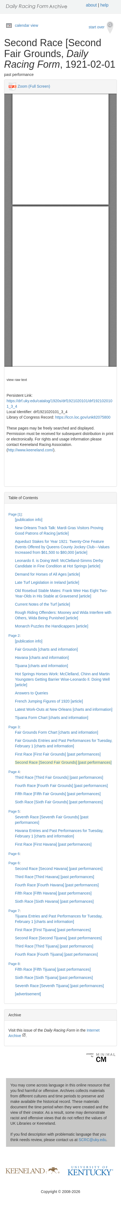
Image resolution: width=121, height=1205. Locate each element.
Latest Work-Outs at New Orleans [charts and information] (63, 709)
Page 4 (14, 772)
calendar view (26, 25)
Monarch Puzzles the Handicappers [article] (51, 626)
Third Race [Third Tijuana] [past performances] (54, 946)
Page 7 (14, 911)
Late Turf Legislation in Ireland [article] (47, 582)
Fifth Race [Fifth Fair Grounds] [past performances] (58, 794)
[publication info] (28, 519)
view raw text (17, 380)
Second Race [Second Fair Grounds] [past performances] (63, 762)
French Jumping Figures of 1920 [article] (49, 701)
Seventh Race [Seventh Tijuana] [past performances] (59, 986)
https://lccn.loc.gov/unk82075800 (82, 417)
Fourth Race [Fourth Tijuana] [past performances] (56, 954)
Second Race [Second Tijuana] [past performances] (58, 938)
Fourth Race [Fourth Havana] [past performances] (57, 885)
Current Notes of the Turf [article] (42, 604)
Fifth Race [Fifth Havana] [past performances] (53, 893)
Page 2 (14, 635)
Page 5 (14, 811)
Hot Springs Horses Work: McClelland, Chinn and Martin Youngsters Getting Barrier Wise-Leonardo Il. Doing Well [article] (62, 679)
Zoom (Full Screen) (34, 86)
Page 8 (14, 964)
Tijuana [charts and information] (41, 666)
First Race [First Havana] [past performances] (53, 844)
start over (101, 27)
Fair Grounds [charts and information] (46, 649)
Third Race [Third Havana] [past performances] (54, 877)
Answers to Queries (31, 693)
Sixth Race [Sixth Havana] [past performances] (54, 901)
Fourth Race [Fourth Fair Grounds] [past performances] (61, 785)
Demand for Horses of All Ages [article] (47, 574)
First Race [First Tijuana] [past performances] (53, 930)
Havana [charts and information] (42, 657)
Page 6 (14, 854)
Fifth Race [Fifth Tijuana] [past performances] (53, 969)
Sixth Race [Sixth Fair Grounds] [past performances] (59, 802)
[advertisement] (28, 994)
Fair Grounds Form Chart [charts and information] (56, 732)
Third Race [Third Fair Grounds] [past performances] (59, 777)
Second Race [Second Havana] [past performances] (59, 868)
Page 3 (14, 727)
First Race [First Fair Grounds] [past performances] (58, 754)
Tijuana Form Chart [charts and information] (51, 717)
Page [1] (14, 514)
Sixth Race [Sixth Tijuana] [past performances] (54, 977)
